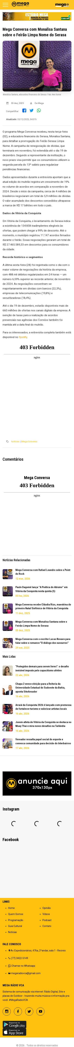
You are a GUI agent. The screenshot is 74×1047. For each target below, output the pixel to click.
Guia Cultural (15, 926)
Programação (15, 920)
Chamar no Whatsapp (23, 965)
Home (11, 908)
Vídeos (46, 914)
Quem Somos (15, 914)
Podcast (46, 920)
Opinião (46, 908)
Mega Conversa (29, 441)
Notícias (15, 441)
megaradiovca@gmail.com (26, 973)
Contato (46, 926)
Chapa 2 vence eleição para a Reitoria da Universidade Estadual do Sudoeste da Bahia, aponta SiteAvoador (40, 687)
